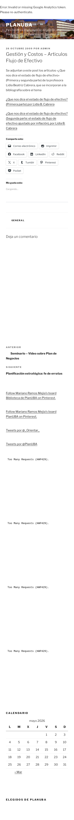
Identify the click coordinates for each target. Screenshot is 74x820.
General (18, 220)
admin (45, 48)
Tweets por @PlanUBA (21, 444)
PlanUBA (19, 25)
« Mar (18, 772)
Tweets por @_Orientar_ (23, 430)
